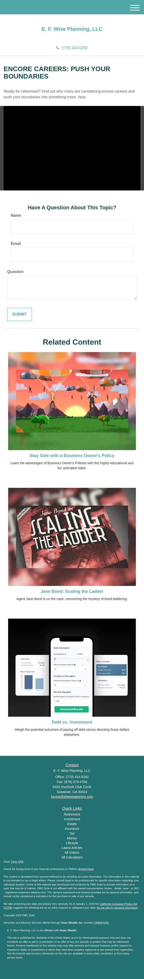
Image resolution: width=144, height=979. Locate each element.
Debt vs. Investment (72, 722)
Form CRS (17, 861)
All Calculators (71, 857)
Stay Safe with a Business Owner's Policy (72, 455)
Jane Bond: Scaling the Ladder (72, 591)
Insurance (72, 829)
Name (16, 215)
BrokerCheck (86, 869)
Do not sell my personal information (117, 907)
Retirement (72, 814)
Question (15, 272)
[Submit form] (19, 314)
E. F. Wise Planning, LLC (71, 29)
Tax (72, 833)
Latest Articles (72, 848)
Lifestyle (72, 843)
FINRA (98, 922)
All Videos (72, 852)
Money (72, 838)
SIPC (106, 922)
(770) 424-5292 (72, 48)
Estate (72, 824)
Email (16, 244)
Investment (72, 819)
